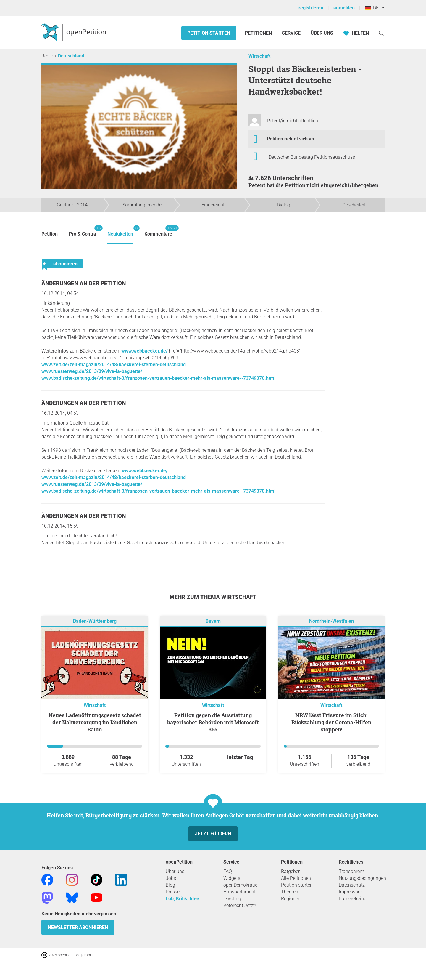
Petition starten (208, 33)
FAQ (227, 871)
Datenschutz (352, 885)
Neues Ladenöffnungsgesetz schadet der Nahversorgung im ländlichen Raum (95, 722)
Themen (289, 892)
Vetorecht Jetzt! (239, 905)
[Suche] (382, 33)
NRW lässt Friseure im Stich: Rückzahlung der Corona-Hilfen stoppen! (331, 722)
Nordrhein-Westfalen (331, 621)
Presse (173, 892)
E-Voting (232, 898)
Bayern (213, 621)
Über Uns (322, 33)
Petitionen (259, 33)
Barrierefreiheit (354, 898)
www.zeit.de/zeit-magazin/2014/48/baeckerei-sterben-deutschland (113, 364)
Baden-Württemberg (95, 621)
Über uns (175, 871)
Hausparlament (239, 892)
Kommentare (158, 231)
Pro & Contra (82, 231)
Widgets (231, 878)
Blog (170, 885)
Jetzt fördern (213, 834)
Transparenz (352, 871)
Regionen (291, 898)
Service (291, 33)
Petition (49, 234)
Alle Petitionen (296, 878)
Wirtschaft (259, 56)
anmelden (344, 8)
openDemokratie (240, 885)
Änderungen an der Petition (83, 283)
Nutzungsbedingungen (362, 878)
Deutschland (71, 56)
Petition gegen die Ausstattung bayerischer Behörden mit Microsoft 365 (213, 722)
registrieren (310, 8)
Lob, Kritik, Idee (182, 898)
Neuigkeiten (120, 231)
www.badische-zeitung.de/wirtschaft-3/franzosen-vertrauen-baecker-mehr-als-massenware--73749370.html (158, 378)
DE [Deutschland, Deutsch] (372, 8)
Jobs (171, 878)
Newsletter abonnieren (78, 927)
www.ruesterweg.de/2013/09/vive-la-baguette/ (91, 371)
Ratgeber (290, 871)
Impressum (350, 892)
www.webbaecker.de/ (144, 351)
